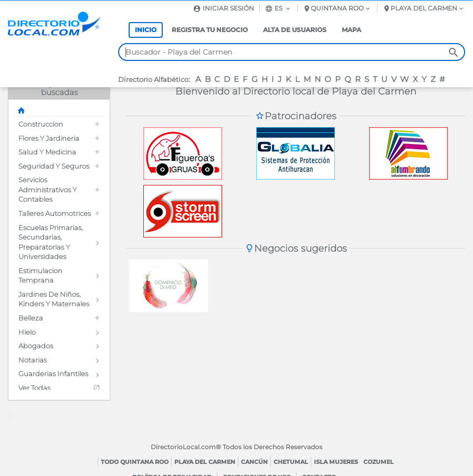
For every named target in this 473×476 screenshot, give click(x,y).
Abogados (35, 346)
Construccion (40, 124)
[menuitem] (59, 124)
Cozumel (378, 461)
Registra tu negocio (210, 30)
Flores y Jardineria (48, 138)
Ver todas (34, 388)
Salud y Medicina (47, 152)
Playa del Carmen (204, 461)
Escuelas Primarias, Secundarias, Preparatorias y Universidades (50, 242)
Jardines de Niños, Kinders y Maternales (53, 299)
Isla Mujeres (336, 461)
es (278, 8)
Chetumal (291, 461)
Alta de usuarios (295, 30)
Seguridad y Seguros (53, 166)
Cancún (254, 461)
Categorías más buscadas (59, 87)
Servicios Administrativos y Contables (47, 189)
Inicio (145, 30)
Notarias (32, 360)
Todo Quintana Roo (135, 461)
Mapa (351, 30)
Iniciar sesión (223, 8)
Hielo (27, 332)
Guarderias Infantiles (53, 373)
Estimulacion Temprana (40, 275)
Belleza (30, 318)
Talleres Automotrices (54, 213)
